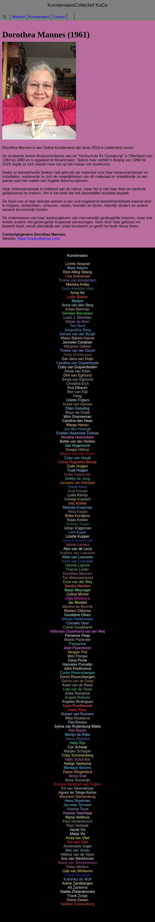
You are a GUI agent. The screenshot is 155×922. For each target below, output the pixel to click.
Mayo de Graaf (77, 412)
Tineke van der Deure (77, 350)
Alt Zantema (77, 887)
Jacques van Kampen (77, 483)
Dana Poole (77, 660)
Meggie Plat (77, 652)
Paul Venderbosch (78, 821)
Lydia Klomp (77, 495)
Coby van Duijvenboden (77, 367)
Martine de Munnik (77, 607)
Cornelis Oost (77, 623)
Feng (77, 396)
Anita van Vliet (77, 838)
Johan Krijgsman (77, 528)
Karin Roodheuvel (77, 706)
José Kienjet (77, 491)
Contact (59, 17)
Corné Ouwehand (77, 627)
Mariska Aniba (77, 284)
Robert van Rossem (77, 714)
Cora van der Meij (77, 582)
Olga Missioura (77, 598)
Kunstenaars (39, 17)
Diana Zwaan (77, 900)
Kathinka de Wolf (77, 879)
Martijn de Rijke (77, 735)
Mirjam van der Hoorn (77, 454)
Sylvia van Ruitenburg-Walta (77, 726)
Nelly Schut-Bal (77, 759)
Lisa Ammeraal (77, 276)
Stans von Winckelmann (77, 863)
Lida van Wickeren (77, 871)
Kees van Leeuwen (77, 561)
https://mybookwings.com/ (39, 238)
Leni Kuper (77, 532)
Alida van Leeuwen (77, 557)
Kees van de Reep (77, 685)
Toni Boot (77, 326)
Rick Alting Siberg (77, 272)
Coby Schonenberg (77, 755)
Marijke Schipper (77, 751)
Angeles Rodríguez (77, 702)
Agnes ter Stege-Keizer (77, 792)
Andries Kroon (77, 524)
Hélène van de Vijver (77, 854)
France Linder (77, 569)
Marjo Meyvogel (77, 590)
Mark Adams (77, 268)
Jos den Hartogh (77, 429)
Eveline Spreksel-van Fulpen (77, 784)
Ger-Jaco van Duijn (77, 359)
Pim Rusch (77, 730)
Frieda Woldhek (78, 875)
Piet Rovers (77, 722)
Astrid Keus (77, 487)
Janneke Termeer (77, 805)
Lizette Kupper (77, 536)
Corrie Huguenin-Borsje (77, 462)
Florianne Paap (77, 635)
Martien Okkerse (77, 611)
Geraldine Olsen (77, 615)
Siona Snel (77, 776)
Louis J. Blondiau (78, 317)
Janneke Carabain (78, 342)
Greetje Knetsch (77, 499)
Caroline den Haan (77, 421)
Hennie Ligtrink (77, 565)
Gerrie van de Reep (77, 681)
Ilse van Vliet (77, 842)
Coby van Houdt (77, 458)
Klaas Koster (77, 520)
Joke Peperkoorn (77, 648)
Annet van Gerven (77, 404)
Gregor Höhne (77, 450)
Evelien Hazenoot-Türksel (77, 433)
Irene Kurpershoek (77, 540)
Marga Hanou (77, 425)
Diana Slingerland (77, 772)
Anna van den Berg (77, 305)
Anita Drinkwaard (78, 355)
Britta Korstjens (77, 516)
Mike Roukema (77, 718)
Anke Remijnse (77, 693)
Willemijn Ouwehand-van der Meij (77, 631)
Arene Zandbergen (77, 883)
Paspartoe (77, 644)
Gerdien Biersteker (77, 313)
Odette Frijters (77, 400)
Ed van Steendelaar (77, 788)
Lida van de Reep (77, 689)
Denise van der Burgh (77, 334)
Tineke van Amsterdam (77, 280)
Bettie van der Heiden (77, 441)
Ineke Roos (77, 710)
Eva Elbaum (77, 388)
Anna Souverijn (77, 780)
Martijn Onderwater (77, 619)
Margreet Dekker (77, 346)
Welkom (18, 17)
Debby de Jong (77, 479)
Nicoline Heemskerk (77, 437)
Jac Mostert (77, 602)
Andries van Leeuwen (77, 553)
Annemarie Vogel (78, 846)
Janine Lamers (77, 545)
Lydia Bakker (77, 297)
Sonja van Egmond (77, 379)
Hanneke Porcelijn (78, 664)
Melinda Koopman (77, 507)
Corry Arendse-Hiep (77, 289)
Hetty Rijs (77, 743)
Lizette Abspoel (77, 264)
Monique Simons (77, 768)
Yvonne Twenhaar (77, 813)
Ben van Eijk (77, 392)
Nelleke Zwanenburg (77, 904)
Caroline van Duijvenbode (77, 363)
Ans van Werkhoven (77, 859)
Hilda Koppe (77, 512)
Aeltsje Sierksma (77, 764)
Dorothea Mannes (77, 574)
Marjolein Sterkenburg (77, 797)
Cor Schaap (77, 747)
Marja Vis (77, 834)
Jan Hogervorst (77, 445)
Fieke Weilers (77, 867)
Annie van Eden (77, 371)
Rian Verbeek (77, 825)
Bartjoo (77, 301)
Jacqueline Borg (77, 330)
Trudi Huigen (77, 470)
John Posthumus (77, 669)
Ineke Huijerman (77, 474)
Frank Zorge (77, 896)
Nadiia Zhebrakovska (77, 892)
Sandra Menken (77, 586)
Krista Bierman (77, 309)
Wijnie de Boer (77, 322)
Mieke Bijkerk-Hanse (77, 338)
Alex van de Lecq (77, 549)
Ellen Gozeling (77, 408)
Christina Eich (77, 384)
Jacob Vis (77, 830)
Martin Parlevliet (77, 640)
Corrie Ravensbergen (77, 673)
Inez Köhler (77, 503)
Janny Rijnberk (77, 739)
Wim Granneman (77, 417)
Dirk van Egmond (77, 375)
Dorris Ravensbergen (77, 677)
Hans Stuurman (77, 801)
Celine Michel (77, 594)
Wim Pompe (77, 656)
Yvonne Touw (77, 809)
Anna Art (77, 293)
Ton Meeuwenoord (77, 578)
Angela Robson (77, 697)
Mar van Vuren (77, 850)
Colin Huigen (77, 466)
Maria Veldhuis (77, 817)
